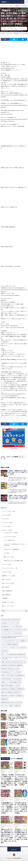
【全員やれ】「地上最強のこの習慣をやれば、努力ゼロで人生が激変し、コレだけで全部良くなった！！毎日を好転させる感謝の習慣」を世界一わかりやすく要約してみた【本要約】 (17, 717)
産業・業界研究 (5, 594)
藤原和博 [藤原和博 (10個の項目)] (4, 699)
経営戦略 (4, 598)
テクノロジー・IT (6, 522)
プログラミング (5, 530)
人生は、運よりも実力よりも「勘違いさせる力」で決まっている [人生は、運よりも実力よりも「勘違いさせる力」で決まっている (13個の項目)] (14, 658)
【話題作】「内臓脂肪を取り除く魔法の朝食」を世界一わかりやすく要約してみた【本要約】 (17, 472)
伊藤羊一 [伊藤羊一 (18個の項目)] (4, 662)
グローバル (11, 27)
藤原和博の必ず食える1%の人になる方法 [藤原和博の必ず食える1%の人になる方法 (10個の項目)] (12, 702)
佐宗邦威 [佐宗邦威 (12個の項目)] (4, 665)
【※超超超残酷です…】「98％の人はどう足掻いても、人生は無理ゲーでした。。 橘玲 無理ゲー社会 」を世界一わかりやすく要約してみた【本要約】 (7, 808)
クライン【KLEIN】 (8, 540)
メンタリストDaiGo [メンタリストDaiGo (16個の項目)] (20, 647)
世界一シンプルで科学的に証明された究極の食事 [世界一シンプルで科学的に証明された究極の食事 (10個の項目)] (13, 654)
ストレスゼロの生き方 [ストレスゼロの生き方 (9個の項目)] (7, 640)
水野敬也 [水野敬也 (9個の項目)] (10, 692)
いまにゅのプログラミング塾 (10, 532)
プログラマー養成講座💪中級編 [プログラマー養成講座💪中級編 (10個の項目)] (9, 644)
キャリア (11, 5)
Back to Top (14, 849)
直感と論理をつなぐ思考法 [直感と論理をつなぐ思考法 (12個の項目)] (8, 695)
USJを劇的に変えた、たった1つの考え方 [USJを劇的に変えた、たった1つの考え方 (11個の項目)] (11, 626)
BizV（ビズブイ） (18, 858)
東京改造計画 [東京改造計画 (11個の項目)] (5, 689)
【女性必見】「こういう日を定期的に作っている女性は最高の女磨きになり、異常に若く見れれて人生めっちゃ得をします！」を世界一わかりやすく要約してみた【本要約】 (20, 835)
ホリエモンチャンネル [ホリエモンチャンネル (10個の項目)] (7, 647)
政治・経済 (4, 587)
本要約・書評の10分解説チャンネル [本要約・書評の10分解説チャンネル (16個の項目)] (10, 685)
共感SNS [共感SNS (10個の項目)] (12, 665)
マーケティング (4, 5)
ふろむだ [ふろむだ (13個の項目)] (15, 629)
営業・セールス (5, 579)
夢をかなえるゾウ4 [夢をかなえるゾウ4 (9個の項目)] (14, 668)
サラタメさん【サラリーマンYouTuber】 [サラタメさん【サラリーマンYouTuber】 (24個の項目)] (11, 633)
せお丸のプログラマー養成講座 (10, 549)
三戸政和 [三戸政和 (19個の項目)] (4, 651)
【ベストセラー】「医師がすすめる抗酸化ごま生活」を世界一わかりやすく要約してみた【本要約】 (17, 484)
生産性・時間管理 (6, 590)
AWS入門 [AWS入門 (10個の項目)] (17, 619)
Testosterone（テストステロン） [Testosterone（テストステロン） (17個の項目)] (10, 623)
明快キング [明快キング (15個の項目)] (11, 678)
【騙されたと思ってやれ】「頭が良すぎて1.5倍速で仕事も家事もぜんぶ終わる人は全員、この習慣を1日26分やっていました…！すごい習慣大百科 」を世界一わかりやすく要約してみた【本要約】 (17, 750)
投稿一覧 (21, 456)
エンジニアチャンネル (8, 536)
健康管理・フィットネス (7, 575)
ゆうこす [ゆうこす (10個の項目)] (23, 629)
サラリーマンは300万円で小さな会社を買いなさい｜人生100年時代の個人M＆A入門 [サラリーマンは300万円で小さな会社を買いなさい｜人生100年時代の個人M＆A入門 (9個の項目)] (14, 637)
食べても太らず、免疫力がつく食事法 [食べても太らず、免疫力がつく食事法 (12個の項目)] (11, 705)
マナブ (5, 553)
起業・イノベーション (7, 606)
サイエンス (4, 518)
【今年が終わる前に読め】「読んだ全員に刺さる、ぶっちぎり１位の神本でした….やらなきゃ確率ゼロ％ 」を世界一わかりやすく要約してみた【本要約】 (20, 808)
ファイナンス (24, 5)
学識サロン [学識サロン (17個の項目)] (5, 675)
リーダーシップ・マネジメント (9, 568)
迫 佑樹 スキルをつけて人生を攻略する (12, 560)
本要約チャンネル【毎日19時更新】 (10, 29)
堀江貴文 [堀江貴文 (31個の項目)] (4, 668)
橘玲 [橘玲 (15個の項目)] (4, 692)
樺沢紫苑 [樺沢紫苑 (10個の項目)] (21, 689)
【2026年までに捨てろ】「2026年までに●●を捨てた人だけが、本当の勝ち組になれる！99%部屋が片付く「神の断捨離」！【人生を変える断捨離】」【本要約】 (20, 779)
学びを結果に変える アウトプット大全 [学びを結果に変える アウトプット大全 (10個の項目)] (11, 672)
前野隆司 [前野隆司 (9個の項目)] (19, 665)
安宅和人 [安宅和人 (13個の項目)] (13, 675)
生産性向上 (17, 5)
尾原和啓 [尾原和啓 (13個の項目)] (21, 675)
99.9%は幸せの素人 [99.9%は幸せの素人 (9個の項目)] (7, 619)
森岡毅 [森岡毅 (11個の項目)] (13, 689)
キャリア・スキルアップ (7, 511)
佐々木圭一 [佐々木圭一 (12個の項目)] (22, 662)
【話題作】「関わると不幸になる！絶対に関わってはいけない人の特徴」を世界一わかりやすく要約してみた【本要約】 (17, 497)
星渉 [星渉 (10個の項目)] (19, 678)
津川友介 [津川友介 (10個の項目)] (17, 692)
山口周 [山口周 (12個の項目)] (4, 678)
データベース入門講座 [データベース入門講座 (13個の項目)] (20, 640)
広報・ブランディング (7, 583)
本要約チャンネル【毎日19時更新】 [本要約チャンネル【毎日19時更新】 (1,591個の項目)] (11, 682)
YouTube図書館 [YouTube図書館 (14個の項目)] (6, 629)
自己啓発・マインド (6, 602)
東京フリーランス (7, 557)
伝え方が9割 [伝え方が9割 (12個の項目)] (13, 662)
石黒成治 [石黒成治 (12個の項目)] (20, 695)
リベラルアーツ (5, 572)
